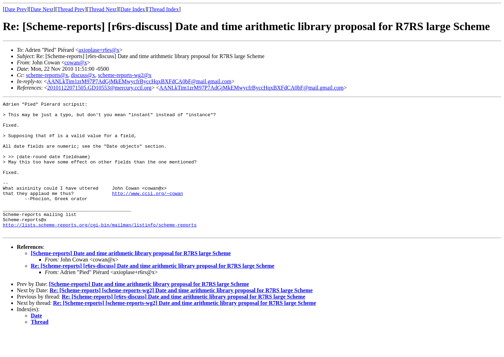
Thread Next (103, 9)
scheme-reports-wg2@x (125, 75)
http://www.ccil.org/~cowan (147, 212)
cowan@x (75, 62)
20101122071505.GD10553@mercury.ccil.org (99, 88)
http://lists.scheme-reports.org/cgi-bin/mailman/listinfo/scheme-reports (100, 250)
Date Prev (16, 9)
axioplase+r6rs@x (98, 50)
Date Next (42, 9)
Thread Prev (71, 9)
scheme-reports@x (47, 75)
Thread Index (164, 9)
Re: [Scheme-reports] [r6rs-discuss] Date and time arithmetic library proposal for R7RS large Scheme (152, 292)
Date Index (132, 9)
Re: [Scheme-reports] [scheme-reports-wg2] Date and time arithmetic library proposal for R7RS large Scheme (181, 317)
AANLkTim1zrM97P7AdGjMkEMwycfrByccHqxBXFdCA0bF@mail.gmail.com (139, 81)
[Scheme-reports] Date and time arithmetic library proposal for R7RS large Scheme (131, 279)
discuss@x (83, 75)
